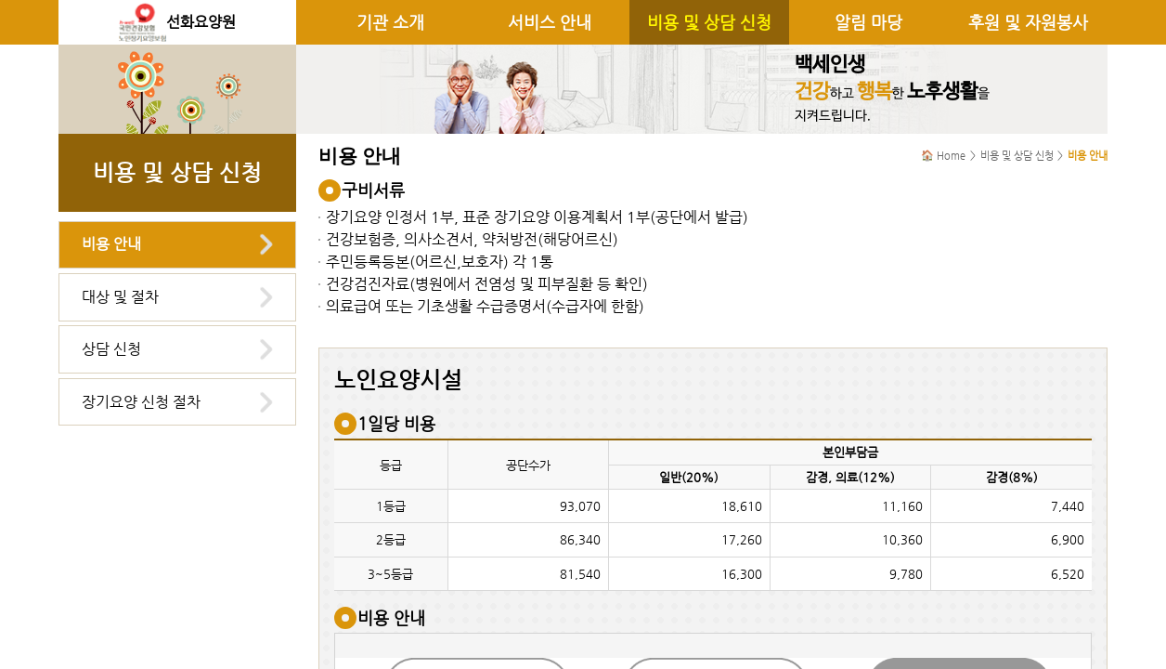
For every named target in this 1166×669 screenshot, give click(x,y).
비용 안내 (111, 244)
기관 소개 (390, 22)
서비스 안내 (549, 22)
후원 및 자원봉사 (1028, 22)
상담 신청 (111, 349)
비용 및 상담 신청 (709, 22)
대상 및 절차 (120, 297)
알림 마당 (868, 22)
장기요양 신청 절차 (141, 402)
